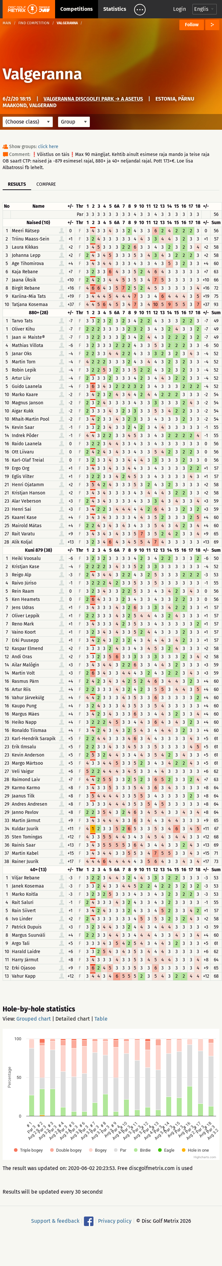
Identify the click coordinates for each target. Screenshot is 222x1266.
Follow (191, 25)
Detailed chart (72, 1019)
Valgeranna (42, 74)
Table (101, 1019)
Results (17, 184)
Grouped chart (33, 1019)
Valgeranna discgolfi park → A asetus (93, 99)
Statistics (114, 9)
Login (179, 9)
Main (7, 23)
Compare (46, 184)
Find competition (34, 23)
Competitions (76, 9)
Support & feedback (55, 1221)
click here (48, 146)
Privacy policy (114, 1221)
